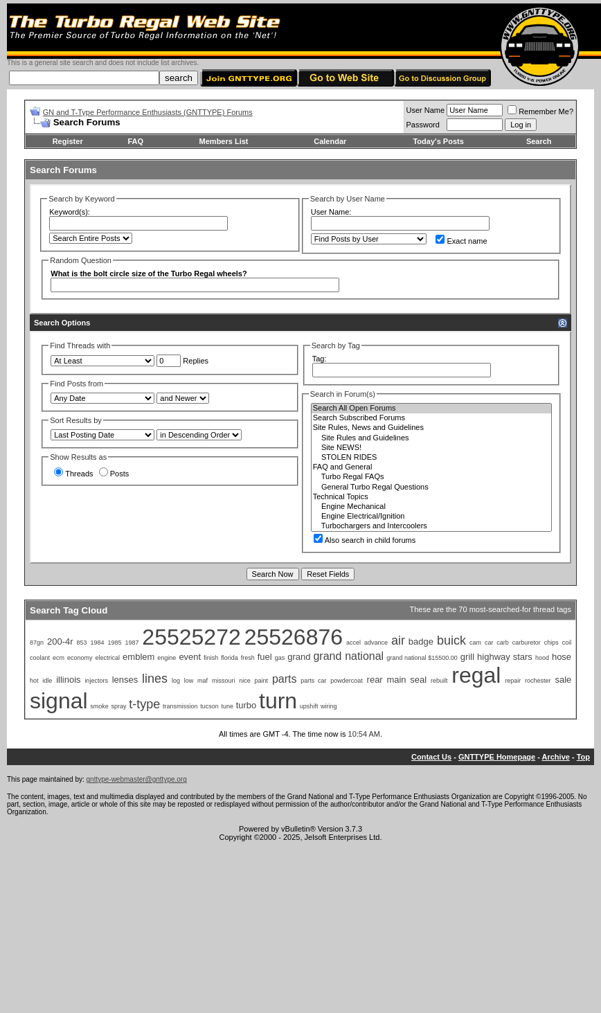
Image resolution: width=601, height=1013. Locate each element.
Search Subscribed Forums (431, 418)
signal (59, 700)
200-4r (60, 641)
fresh (248, 657)
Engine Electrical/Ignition (431, 516)
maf (202, 680)
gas (280, 657)
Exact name (461, 241)
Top (583, 757)
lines (155, 678)
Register (68, 141)
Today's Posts (438, 141)
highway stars (504, 657)
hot (34, 680)
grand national (348, 656)
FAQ (135, 141)
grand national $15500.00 (422, 657)
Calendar (330, 141)
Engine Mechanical (431, 507)
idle (47, 680)
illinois (68, 679)
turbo (246, 705)
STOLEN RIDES (431, 458)
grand (298, 657)
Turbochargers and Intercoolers (431, 526)
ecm (58, 657)
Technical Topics (431, 497)
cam (475, 642)
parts (284, 679)
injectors (96, 680)
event (190, 657)
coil (567, 642)
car (489, 642)
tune (227, 706)
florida (229, 657)
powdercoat (346, 680)
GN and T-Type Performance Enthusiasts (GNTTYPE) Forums (148, 112)
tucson (209, 706)
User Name (425, 110)
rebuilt (439, 680)
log (176, 680)
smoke (99, 706)
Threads (73, 473)
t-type (144, 704)
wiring (329, 706)
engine (166, 657)
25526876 (293, 637)
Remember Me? (540, 111)
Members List (224, 141)
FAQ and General (431, 467)
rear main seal (397, 679)
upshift (309, 706)
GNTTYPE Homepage (496, 757)
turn (278, 700)
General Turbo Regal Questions (431, 487)
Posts (114, 473)
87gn (37, 642)
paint (262, 680)
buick (451, 640)
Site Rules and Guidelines (431, 438)
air (398, 640)
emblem (138, 657)
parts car (313, 680)
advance (376, 642)
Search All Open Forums (431, 408)
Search (539, 141)
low (189, 680)
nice (245, 680)
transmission (180, 706)
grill (467, 657)
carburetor (526, 642)
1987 (131, 642)
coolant (40, 657)
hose (561, 657)
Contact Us (431, 757)
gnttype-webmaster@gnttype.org (137, 779)
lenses (125, 679)
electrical (108, 657)
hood (542, 657)
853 (81, 642)
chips (551, 642)
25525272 (191, 637)
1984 (97, 642)
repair (513, 680)
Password (423, 124)
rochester (538, 680)
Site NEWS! (431, 448)
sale (563, 679)
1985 (114, 642)
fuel (265, 657)
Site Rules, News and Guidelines (431, 428)
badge (421, 641)
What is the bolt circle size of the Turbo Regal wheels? (148, 273)
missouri (223, 680)
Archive (556, 757)
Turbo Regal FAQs (431, 477)
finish (211, 657)
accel (353, 642)
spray (119, 706)
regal (476, 675)
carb (502, 642)
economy (80, 657)
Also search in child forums (364, 540)
